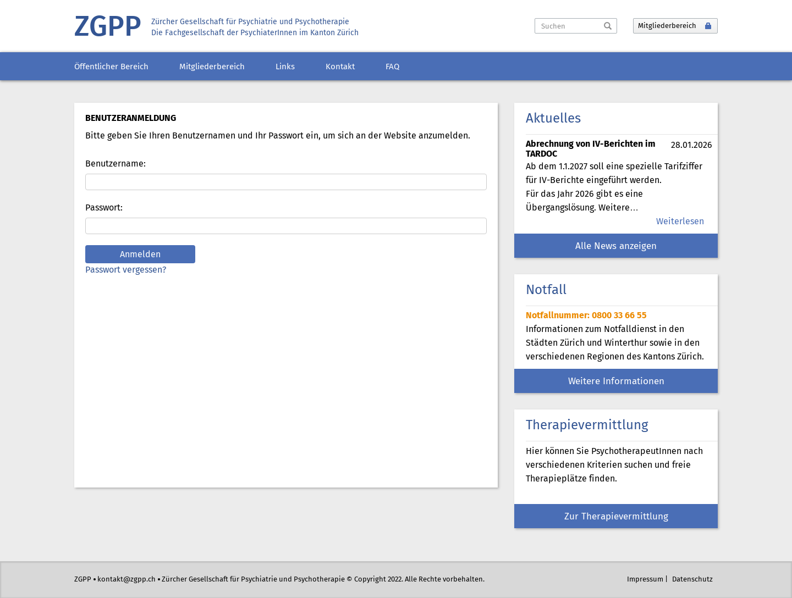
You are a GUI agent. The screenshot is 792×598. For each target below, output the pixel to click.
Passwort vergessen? (125, 270)
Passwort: (104, 208)
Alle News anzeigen (616, 246)
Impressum (645, 579)
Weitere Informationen (616, 381)
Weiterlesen (680, 222)
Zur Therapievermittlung (616, 517)
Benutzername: (115, 164)
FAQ (392, 67)
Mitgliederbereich (212, 67)
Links (285, 67)
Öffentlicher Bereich (111, 67)
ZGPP (107, 27)
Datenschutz (692, 579)
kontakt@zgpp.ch (126, 579)
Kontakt (340, 67)
